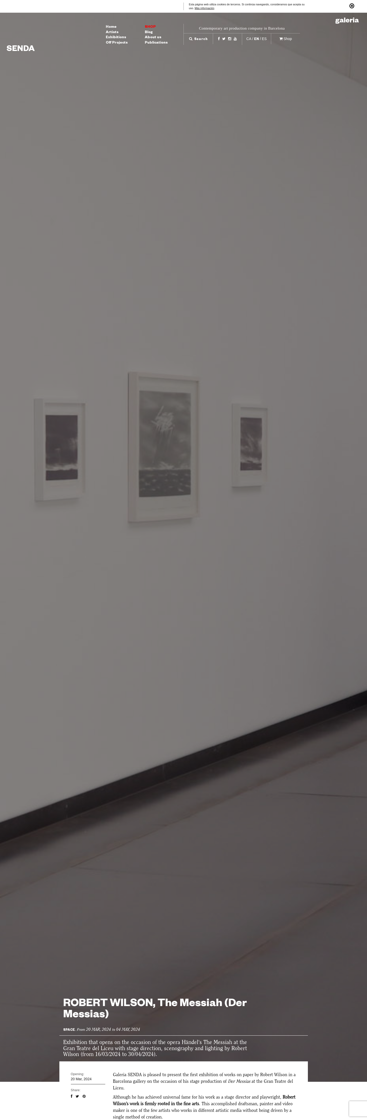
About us (153, 38)
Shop (150, 27)
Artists (112, 33)
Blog (149, 33)
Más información (204, 8)
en (256, 39)
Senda (21, 49)
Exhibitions (116, 38)
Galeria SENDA (127, 1074)
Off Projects (117, 43)
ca (248, 39)
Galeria (347, 21)
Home (111, 27)
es (264, 39)
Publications (156, 43)
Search (198, 39)
